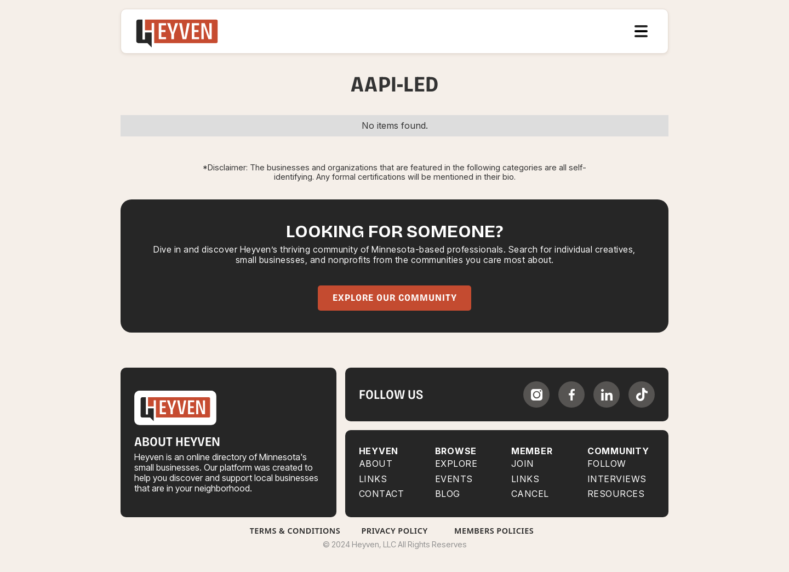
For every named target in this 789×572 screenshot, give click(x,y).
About (376, 464)
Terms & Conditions (295, 530)
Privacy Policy (394, 530)
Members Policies (494, 530)
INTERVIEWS (617, 479)
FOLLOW (606, 464)
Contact (381, 494)
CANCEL (530, 494)
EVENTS (454, 479)
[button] (641, 31)
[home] (177, 31)
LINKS (525, 479)
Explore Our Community (395, 298)
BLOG (447, 494)
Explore (456, 464)
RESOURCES (616, 494)
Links (373, 479)
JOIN (522, 464)
